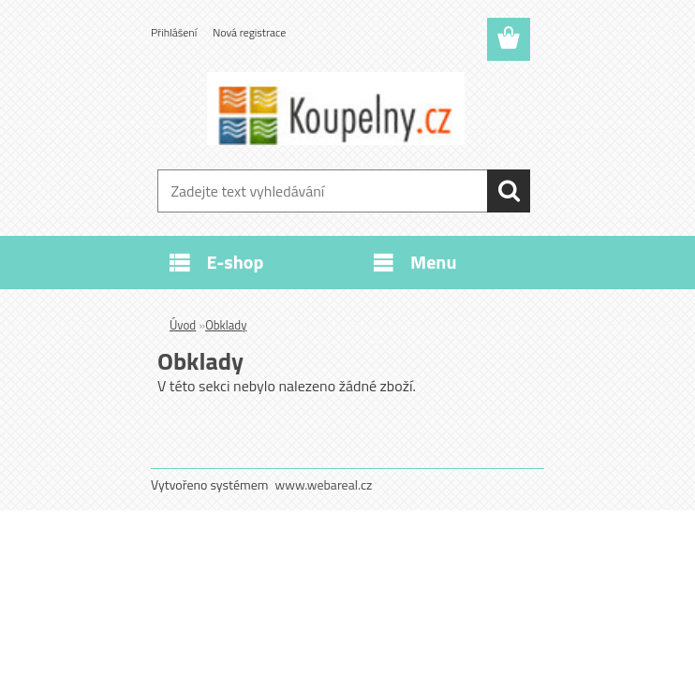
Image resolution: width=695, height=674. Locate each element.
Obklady (225, 324)
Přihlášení (174, 32)
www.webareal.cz (324, 484)
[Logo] (336, 108)
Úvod (183, 324)
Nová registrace (249, 32)
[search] (508, 190)
